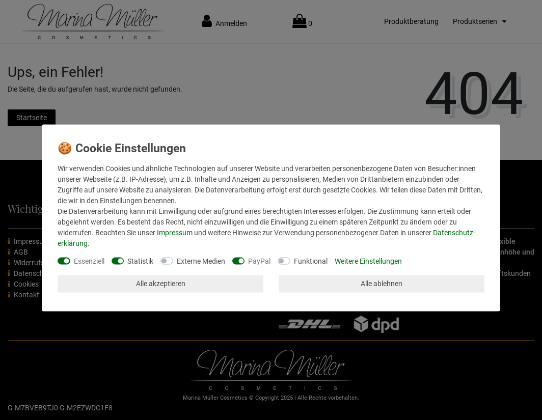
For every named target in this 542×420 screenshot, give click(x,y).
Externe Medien (201, 261)
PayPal (259, 261)
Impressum (175, 232)
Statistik (140, 261)
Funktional (311, 261)
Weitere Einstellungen (368, 261)
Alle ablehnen (381, 283)
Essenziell (89, 261)
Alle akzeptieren (160, 283)
